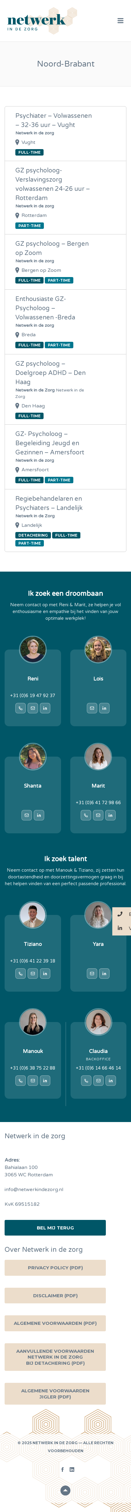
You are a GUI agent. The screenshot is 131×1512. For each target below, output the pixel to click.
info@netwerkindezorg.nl (34, 1189)
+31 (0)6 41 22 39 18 (32, 961)
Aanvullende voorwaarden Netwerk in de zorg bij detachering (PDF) (55, 1357)
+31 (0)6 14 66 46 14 (98, 1068)
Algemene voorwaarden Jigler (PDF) (55, 1394)
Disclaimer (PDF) (55, 1295)
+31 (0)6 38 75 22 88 (32, 1068)
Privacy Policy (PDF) (55, 1268)
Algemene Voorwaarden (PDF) (55, 1323)
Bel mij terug (55, 1228)
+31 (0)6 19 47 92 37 (32, 695)
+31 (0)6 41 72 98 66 (98, 802)
